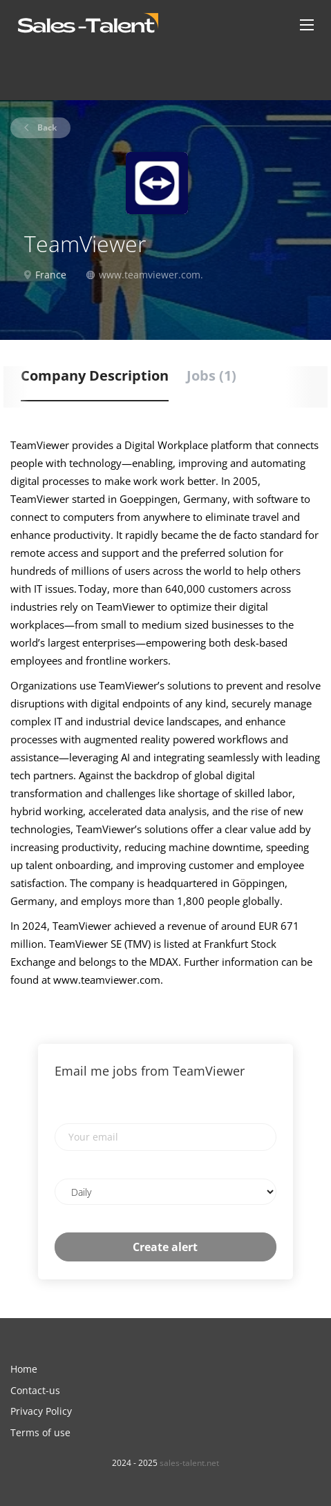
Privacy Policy (41, 1411)
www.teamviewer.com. (151, 274)
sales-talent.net (189, 1463)
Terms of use (40, 1432)
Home (23, 1368)
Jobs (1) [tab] (211, 375)
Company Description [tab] (95, 375)
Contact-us (35, 1390)
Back (46, 127)
